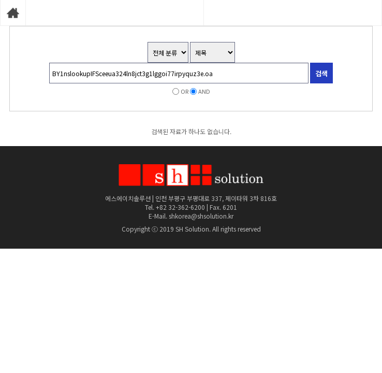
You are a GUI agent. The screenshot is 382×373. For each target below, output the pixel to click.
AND (204, 91)
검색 (321, 73)
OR (184, 91)
